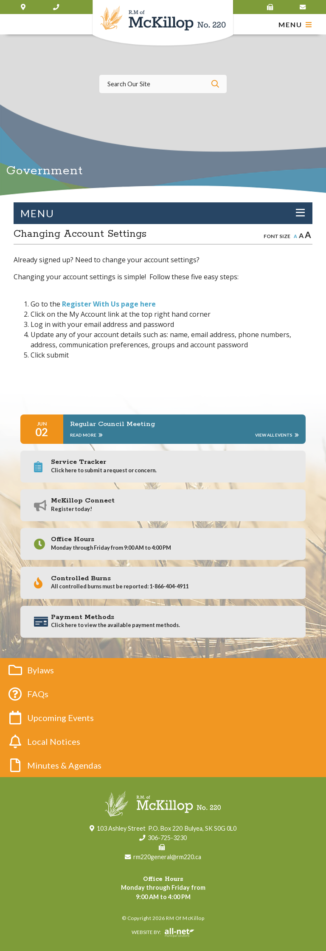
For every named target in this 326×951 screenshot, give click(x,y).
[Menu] (295, 24)
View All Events (277, 434)
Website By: (102, 932)
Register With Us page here (109, 304)
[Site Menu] (163, 213)
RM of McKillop (163, 23)
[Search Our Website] (163, 84)
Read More (86, 434)
